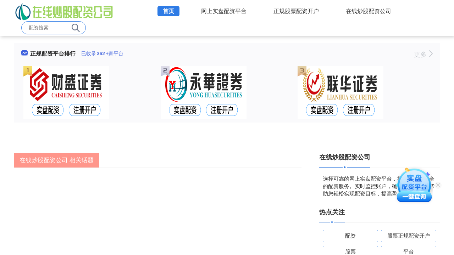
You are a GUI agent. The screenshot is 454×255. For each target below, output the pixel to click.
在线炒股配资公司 (368, 11)
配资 (350, 236)
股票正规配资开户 (408, 236)
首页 (168, 11)
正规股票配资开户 (296, 11)
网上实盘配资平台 (224, 11)
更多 (423, 54)
